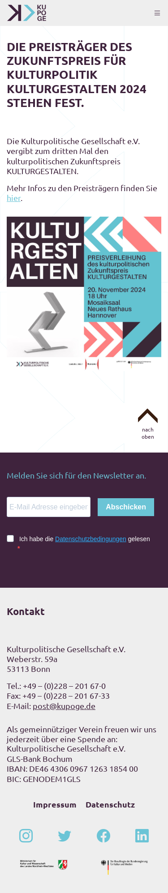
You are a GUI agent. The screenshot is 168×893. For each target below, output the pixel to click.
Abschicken (126, 507)
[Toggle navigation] (157, 13)
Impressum (55, 804)
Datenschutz (110, 804)
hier (14, 197)
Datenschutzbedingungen (90, 539)
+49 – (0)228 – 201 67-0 (64, 685)
